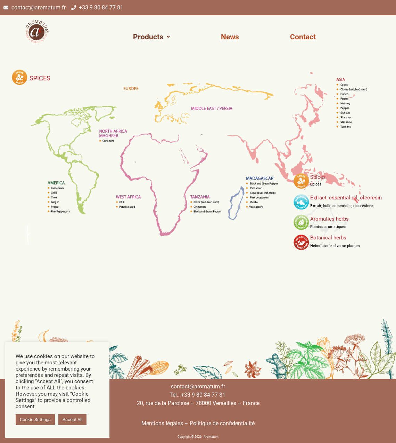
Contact (303, 37)
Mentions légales (162, 423)
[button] (151, 37)
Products (151, 37)
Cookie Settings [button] (35, 419)
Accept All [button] (72, 419)
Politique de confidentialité (222, 423)
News (230, 37)
